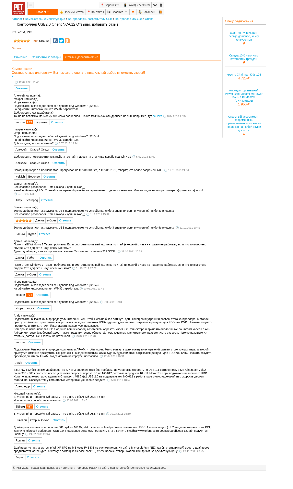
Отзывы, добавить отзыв (81, 57)
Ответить (21, 88)
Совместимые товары (46, 57)
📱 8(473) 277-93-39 (137, 5)
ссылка (157, 116)
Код (36, 40)
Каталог (17, 19)
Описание (20, 57)
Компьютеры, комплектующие (45, 19)
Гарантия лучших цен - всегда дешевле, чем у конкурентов (244, 36)
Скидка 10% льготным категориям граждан (243, 57)
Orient (149, 19)
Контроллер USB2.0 (128, 19)
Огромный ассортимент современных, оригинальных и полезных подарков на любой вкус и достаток (243, 123)
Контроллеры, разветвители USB (90, 19)
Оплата (17, 48)
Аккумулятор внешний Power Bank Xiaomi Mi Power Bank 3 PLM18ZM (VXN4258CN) (243, 95)
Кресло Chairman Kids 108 (243, 74)
